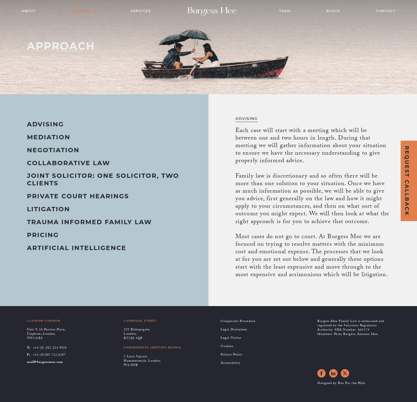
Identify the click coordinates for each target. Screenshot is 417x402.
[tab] (45, 127)
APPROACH (83, 11)
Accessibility (230, 363)
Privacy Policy (231, 355)
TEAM (284, 11)
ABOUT (29, 11)
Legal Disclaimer (234, 330)
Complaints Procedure (238, 322)
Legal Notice (231, 338)
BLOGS (333, 11)
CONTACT (385, 11)
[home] (215, 11)
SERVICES (141, 11)
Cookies (227, 347)
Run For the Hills (352, 384)
